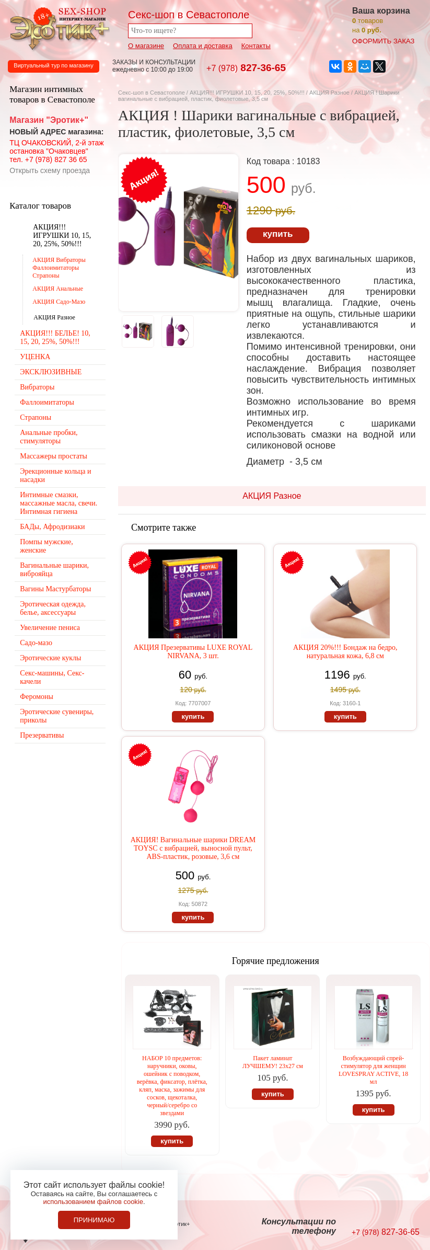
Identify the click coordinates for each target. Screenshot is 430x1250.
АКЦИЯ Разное (329, 92)
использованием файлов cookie (93, 1202)
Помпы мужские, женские (46, 546)
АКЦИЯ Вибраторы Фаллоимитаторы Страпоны (59, 267)
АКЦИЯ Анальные (57, 288)
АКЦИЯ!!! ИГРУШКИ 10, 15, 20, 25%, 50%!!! (247, 92)
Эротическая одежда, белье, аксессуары (53, 608)
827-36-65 (246, 67)
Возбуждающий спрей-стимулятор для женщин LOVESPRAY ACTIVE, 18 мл (373, 1069)
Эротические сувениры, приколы (57, 716)
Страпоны (35, 417)
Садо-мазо (36, 643)
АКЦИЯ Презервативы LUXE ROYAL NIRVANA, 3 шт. (193, 652)
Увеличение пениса (50, 628)
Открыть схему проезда (49, 170)
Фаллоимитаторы (47, 402)
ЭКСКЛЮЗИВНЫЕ (51, 372)
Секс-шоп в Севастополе (151, 92)
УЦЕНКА (35, 357)
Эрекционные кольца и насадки (55, 475)
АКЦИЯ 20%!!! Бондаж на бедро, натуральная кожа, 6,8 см (345, 652)
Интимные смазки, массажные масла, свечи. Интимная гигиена (58, 503)
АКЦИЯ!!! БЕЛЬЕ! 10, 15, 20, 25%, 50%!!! (55, 337)
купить (278, 234)
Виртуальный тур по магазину (53, 65)
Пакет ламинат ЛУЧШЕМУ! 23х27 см (272, 1062)
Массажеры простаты (53, 456)
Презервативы (42, 735)
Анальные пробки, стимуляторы (48, 437)
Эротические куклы (50, 658)
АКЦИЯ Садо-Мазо (58, 301)
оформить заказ (383, 41)
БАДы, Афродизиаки (52, 527)
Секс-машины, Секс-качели (52, 677)
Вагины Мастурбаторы (55, 589)
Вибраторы (37, 387)
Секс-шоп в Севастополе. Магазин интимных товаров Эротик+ (57, 28)
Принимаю (94, 1220)
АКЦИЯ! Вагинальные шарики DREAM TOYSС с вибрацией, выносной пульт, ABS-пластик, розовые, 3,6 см (193, 848)
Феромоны (36, 697)
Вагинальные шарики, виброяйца (54, 569)
